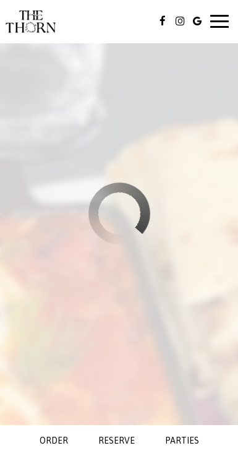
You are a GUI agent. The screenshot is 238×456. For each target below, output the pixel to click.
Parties (182, 440)
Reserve (116, 440)
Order (54, 440)
